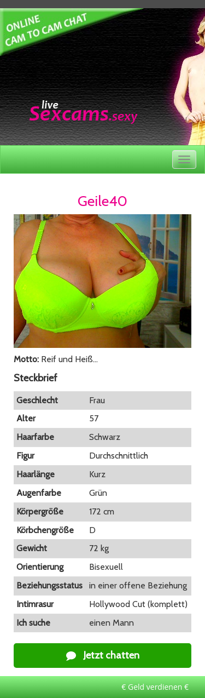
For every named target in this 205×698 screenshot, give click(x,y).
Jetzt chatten (102, 655)
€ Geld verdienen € (155, 687)
